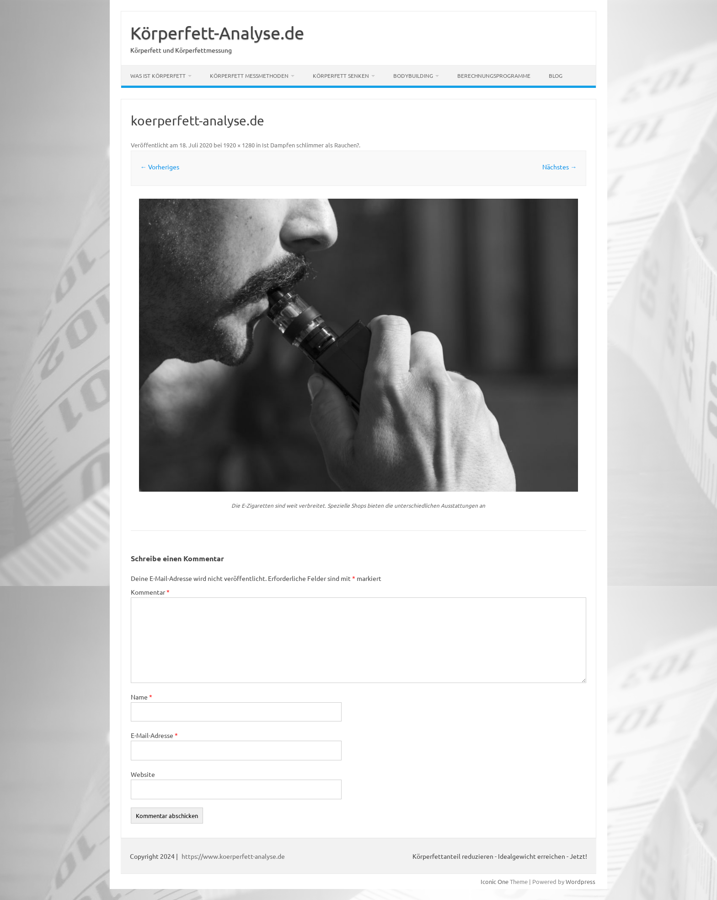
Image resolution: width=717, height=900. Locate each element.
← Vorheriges (159, 167)
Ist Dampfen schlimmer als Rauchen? (310, 145)
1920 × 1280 (239, 145)
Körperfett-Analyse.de (217, 32)
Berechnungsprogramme (493, 75)
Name (141, 697)
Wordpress (580, 881)
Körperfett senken (341, 75)
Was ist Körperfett (158, 75)
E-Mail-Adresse (154, 735)
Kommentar (150, 592)
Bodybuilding (413, 75)
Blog (555, 75)
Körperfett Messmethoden (249, 75)
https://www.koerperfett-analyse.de (233, 856)
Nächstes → (559, 167)
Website (143, 774)
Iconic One (494, 881)
